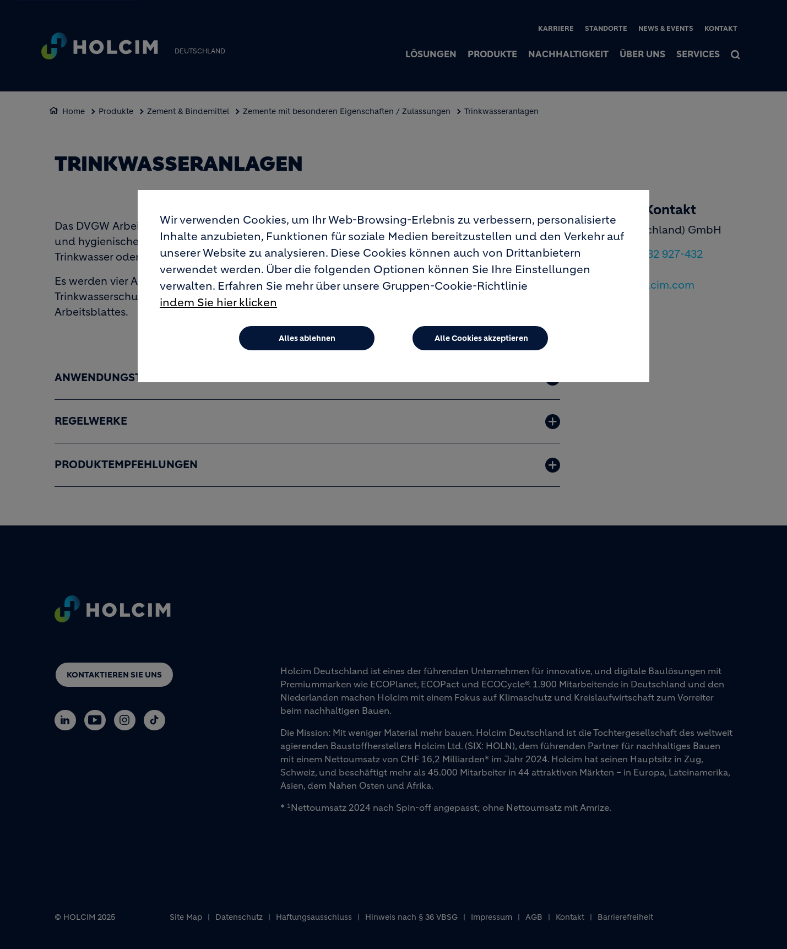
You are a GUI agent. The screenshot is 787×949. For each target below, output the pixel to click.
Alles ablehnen (307, 338)
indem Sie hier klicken (218, 303)
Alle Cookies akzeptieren (481, 338)
